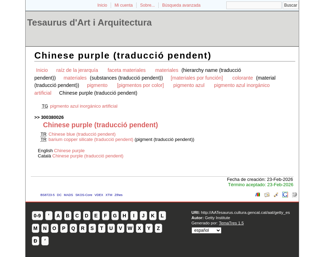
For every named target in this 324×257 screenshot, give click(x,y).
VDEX (99, 195)
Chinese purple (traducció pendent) (87, 155)
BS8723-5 (48, 195)
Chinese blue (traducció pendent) (82, 134)
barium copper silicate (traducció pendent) (91, 139)
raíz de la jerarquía (77, 70)
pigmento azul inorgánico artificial (83, 106)
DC (59, 195)
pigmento (97, 85)
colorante (242, 78)
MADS (68, 195)
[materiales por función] (197, 78)
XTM (108, 195)
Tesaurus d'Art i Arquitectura (89, 22)
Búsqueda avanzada (181, 5)
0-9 (37, 215)
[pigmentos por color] (140, 85)
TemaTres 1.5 (231, 223)
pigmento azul (189, 85)
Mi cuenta (124, 5)
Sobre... (147, 5)
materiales (166, 70)
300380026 (52, 117)
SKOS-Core (83, 195)
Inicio (102, 5)
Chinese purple (69, 150)
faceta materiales (127, 70)
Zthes (119, 195)
